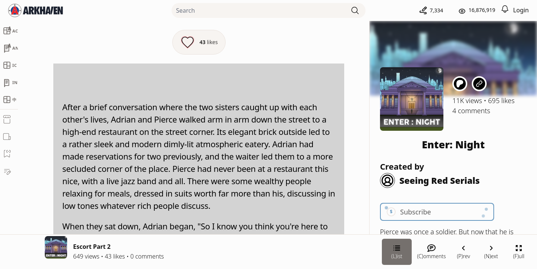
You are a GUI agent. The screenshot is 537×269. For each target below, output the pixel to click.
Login (521, 10)
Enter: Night (453, 144)
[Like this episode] (199, 42)
